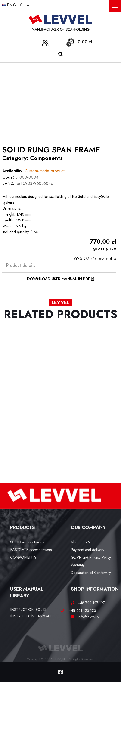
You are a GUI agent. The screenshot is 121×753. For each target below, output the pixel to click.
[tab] (59, 265)
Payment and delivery (87, 549)
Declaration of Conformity (91, 572)
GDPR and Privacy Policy (91, 557)
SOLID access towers (27, 542)
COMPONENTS (23, 557)
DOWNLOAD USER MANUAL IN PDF (60, 279)
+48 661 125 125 (80, 610)
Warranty (77, 565)
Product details (20, 265)
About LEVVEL (82, 542)
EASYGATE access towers (31, 549)
